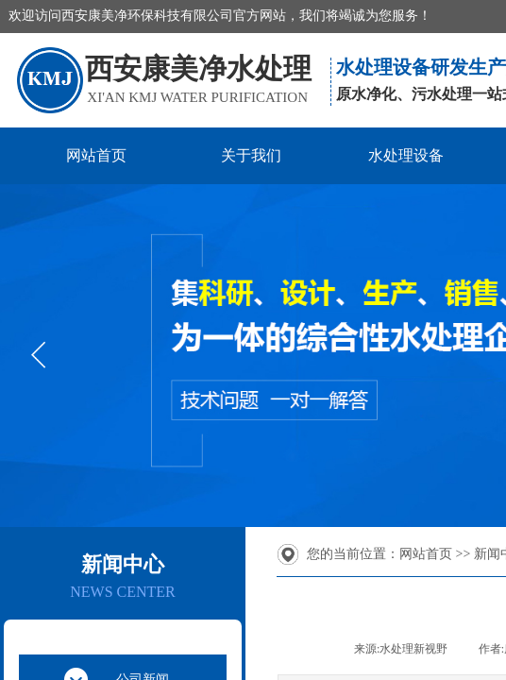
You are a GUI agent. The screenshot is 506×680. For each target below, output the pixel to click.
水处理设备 (406, 155)
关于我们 (251, 155)
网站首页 (96, 155)
